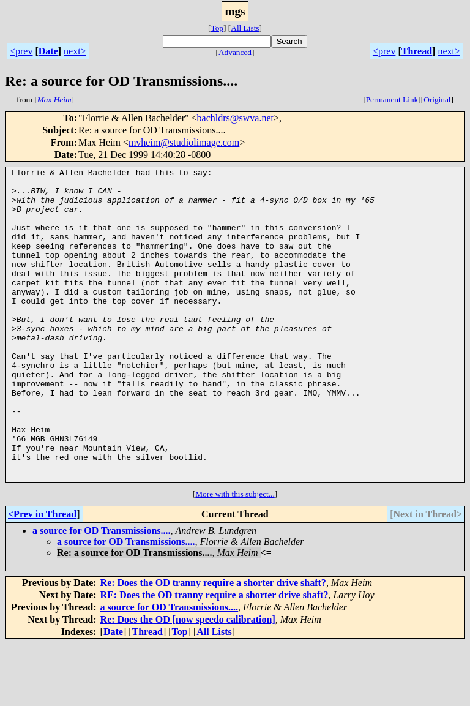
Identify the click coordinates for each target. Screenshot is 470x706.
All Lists (245, 27)
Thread (416, 51)
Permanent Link (392, 99)
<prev (21, 51)
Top (217, 27)
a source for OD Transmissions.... (101, 593)
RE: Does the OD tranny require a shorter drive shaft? (214, 657)
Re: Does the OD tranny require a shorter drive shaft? (213, 645)
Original (436, 99)
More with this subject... (235, 556)
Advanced (235, 52)
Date (48, 51)
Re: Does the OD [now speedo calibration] (187, 682)
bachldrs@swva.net (235, 118)
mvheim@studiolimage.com (184, 142)
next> (75, 51)
